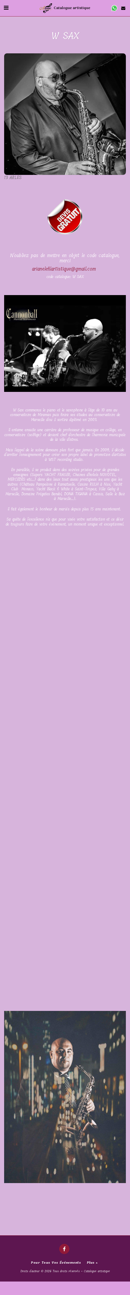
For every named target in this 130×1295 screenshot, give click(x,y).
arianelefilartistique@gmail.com (64, 269)
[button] (6, 7)
